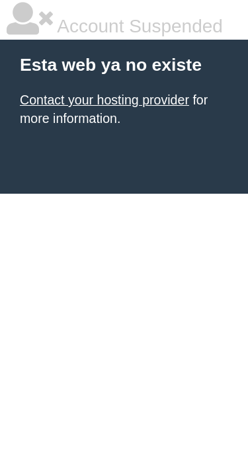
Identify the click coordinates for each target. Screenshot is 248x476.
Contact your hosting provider (104, 100)
